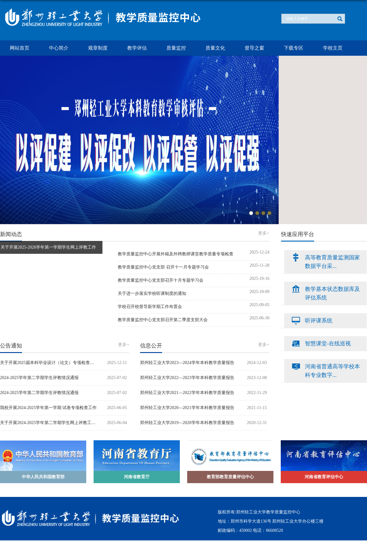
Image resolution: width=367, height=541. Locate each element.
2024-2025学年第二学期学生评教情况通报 (39, 377)
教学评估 (137, 48)
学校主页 (333, 48)
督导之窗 (254, 48)
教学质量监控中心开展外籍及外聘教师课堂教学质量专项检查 (175, 254)
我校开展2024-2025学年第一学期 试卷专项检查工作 (48, 407)
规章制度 (98, 48)
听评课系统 (318, 320)
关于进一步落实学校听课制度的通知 (152, 293)
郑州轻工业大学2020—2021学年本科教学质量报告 (187, 407)
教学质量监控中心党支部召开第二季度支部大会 (163, 319)
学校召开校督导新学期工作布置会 (150, 306)
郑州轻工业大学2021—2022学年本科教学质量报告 (187, 392)
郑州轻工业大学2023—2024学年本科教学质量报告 (187, 362)
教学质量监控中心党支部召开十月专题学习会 (160, 280)
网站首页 (19, 48)
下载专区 (293, 48)
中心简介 (59, 48)
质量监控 (176, 48)
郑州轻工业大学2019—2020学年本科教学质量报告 (187, 422)
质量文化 (215, 48)
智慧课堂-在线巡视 (328, 343)
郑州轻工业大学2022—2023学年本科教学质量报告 (187, 377)
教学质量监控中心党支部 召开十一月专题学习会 (163, 267)
